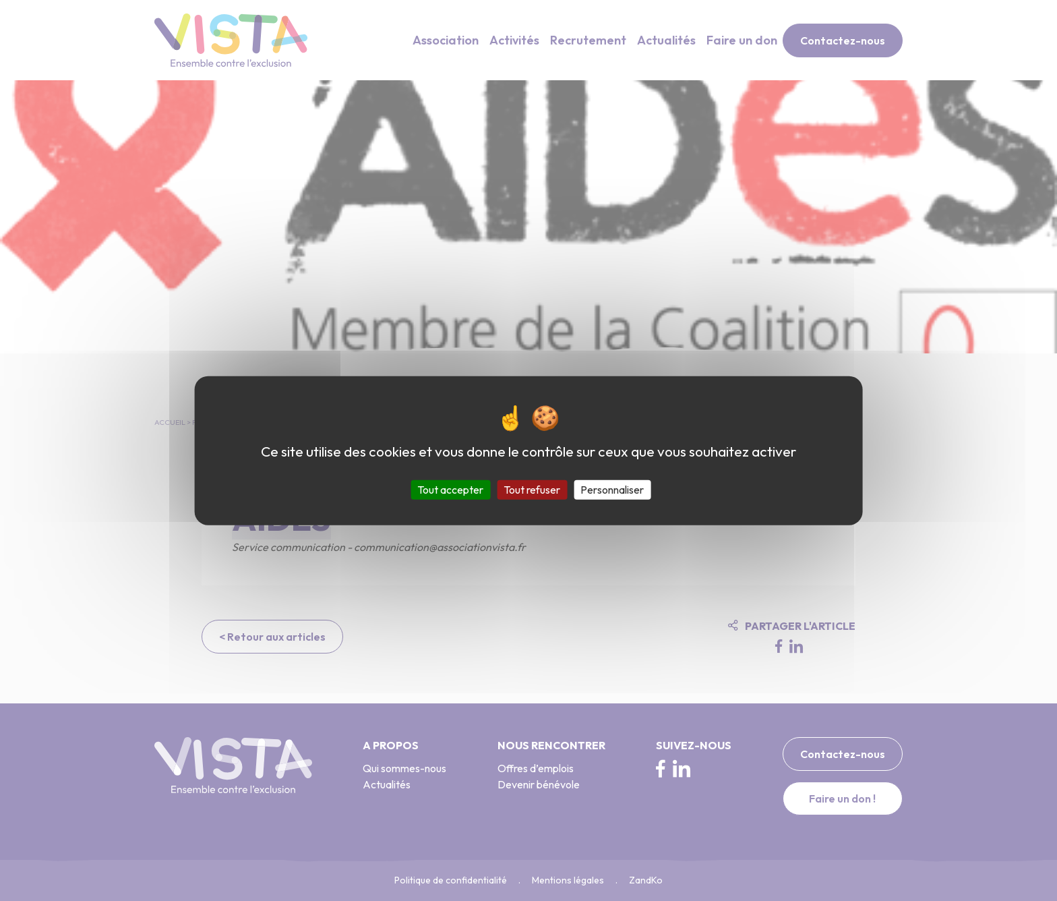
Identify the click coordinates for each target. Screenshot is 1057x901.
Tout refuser (532, 489)
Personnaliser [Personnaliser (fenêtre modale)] (612, 489)
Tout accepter (450, 489)
